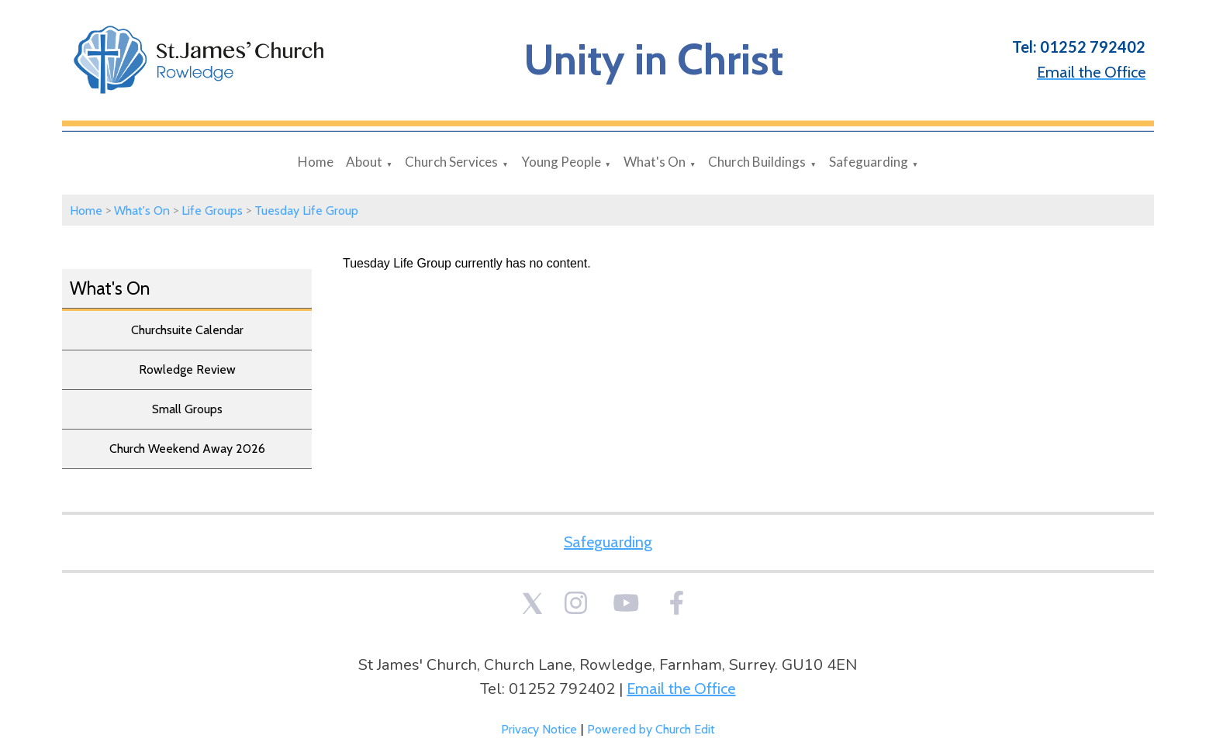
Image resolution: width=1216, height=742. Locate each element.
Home (315, 162)
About (364, 162)
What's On (655, 162)
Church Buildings (757, 162)
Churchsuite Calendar (187, 330)
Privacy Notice (539, 729)
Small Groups (187, 409)
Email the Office (681, 688)
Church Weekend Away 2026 (187, 448)
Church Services (451, 162)
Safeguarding (868, 162)
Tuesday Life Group (306, 210)
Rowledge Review (187, 369)
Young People (561, 162)
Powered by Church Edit (651, 729)
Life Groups (212, 210)
